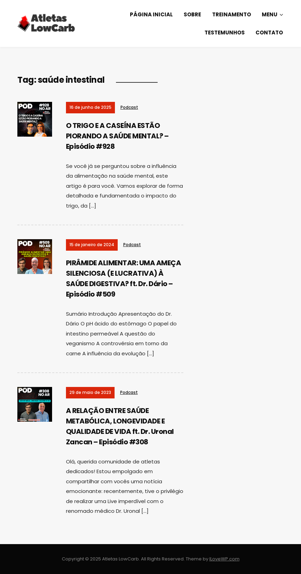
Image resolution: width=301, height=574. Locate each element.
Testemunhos (224, 32)
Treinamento (231, 14)
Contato (269, 32)
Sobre (192, 14)
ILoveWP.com (224, 559)
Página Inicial (151, 14)
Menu (269, 14)
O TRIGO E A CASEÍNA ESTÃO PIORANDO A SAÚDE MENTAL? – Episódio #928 (117, 136)
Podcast (129, 107)
